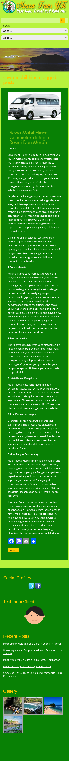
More (13, 550)
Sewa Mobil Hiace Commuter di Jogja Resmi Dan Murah (29, 138)
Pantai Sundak (11, 56)
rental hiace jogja (44, 162)
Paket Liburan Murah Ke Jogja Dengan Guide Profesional (32, 643)
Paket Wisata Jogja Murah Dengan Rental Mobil (27, 666)
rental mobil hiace (17, 513)
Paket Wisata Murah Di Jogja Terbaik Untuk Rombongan (31, 659)
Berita (13, 148)
